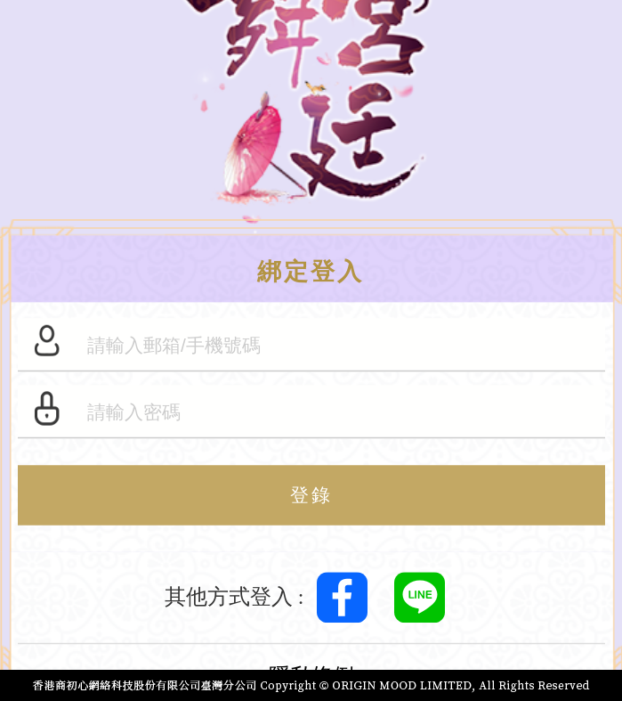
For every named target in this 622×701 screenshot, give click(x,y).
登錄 (311, 495)
